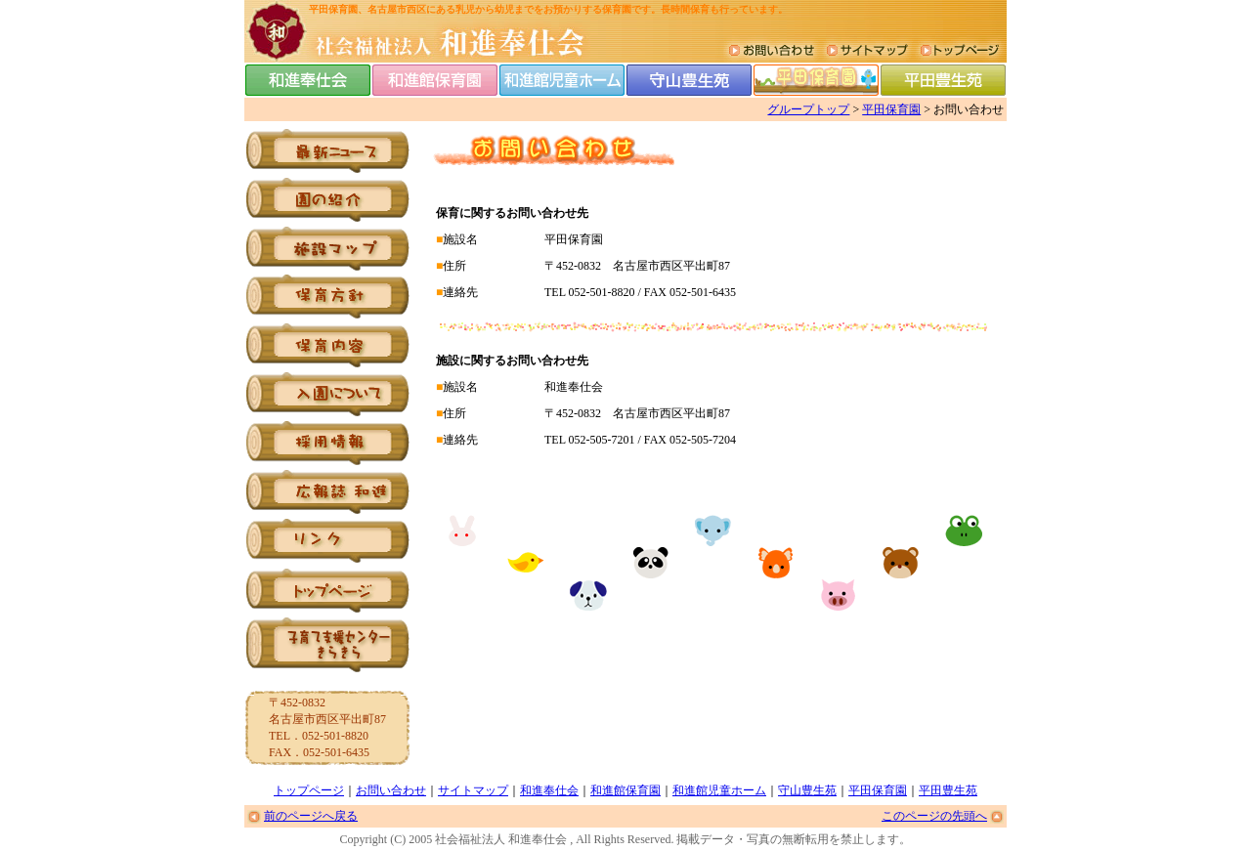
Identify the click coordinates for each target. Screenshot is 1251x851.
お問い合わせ (391, 790)
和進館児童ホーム (719, 790)
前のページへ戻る (311, 816)
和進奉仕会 (549, 790)
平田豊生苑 (948, 790)
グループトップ (808, 109)
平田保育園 (891, 109)
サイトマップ (473, 790)
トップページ (309, 790)
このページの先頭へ (934, 816)
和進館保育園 (625, 790)
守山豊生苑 (807, 790)
